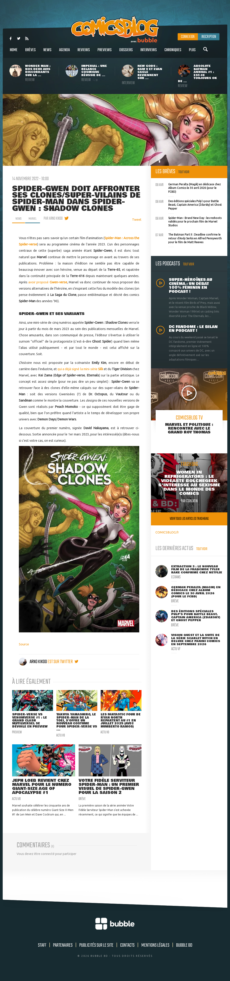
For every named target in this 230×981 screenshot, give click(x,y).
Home (13, 52)
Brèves (30, 52)
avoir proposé (47, 282)
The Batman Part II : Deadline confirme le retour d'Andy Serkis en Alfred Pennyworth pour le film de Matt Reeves (188, 237)
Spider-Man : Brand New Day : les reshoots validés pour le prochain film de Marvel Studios (188, 221)
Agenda (64, 52)
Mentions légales (155, 953)
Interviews (149, 52)
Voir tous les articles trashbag (189, 519)
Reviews (84, 52)
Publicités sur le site (96, 953)
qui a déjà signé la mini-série (81, 369)
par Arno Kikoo (55, 218)
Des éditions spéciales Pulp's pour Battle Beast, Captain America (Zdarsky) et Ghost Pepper (188, 204)
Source (24, 644)
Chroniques (173, 52)
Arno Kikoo (33, 662)
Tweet (137, 219)
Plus (192, 52)
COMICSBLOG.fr (167, 532)
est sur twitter (63, 662)
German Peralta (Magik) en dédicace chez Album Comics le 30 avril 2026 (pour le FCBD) (188, 187)
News (47, 52)
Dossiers (126, 52)
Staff (42, 953)
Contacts (127, 953)
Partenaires (63, 953)
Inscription (208, 37)
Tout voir (183, 172)
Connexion (188, 37)
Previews (104, 52)
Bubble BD (184, 953)
